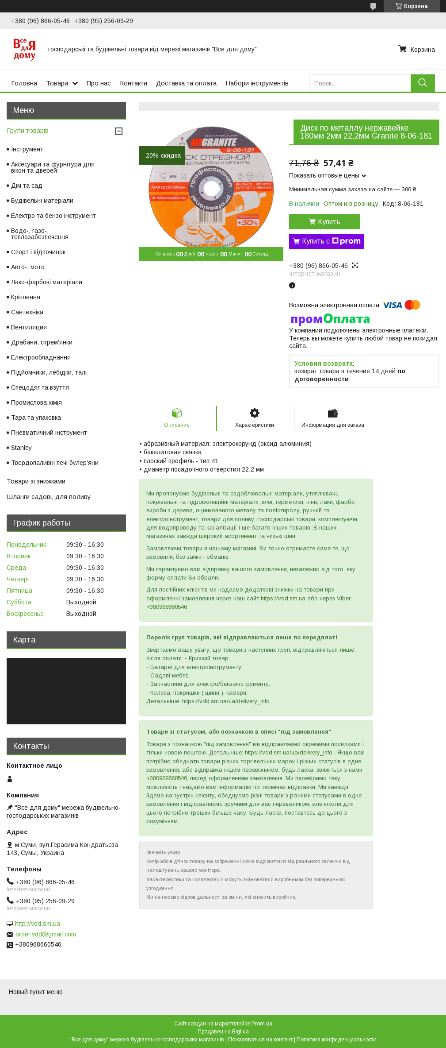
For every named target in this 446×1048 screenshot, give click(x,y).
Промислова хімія (36, 402)
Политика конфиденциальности (337, 1039)
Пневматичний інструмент (49, 432)
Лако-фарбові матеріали (46, 282)
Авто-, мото (28, 267)
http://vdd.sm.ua (37, 923)
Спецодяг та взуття (40, 387)
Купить (329, 221)
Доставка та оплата (186, 83)
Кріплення (25, 297)
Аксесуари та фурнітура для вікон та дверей (53, 167)
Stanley (21, 447)
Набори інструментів (257, 83)
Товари (57, 83)
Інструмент (27, 149)
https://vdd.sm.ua (283, 598)
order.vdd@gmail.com (45, 934)
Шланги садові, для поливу (49, 496)
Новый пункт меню (36, 991)
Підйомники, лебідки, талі (49, 372)
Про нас (99, 83)
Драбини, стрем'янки (41, 342)
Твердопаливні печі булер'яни (55, 462)
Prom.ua (262, 1024)
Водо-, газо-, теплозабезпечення (40, 233)
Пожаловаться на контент (260, 1039)
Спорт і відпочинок (38, 251)
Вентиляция (29, 327)
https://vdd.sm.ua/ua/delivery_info (288, 752)
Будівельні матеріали (42, 200)
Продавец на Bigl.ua (223, 1032)
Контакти (133, 83)
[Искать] (423, 83)
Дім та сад (26, 185)
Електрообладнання (41, 357)
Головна (24, 83)
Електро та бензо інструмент (53, 215)
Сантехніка (27, 312)
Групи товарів (28, 130)
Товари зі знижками (36, 481)
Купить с (331, 241)
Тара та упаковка (36, 417)
